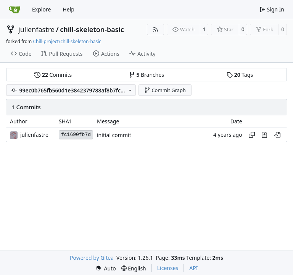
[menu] (105, 268)
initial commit (114, 135)
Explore (41, 9)
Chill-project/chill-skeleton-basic (67, 41)
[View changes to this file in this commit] (264, 135)
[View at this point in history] (277, 135)
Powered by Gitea (92, 257)
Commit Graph (165, 90)
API (193, 268)
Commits (53, 74)
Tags (240, 74)
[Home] (14, 9)
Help (68, 9)
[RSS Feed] (155, 29)
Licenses (168, 268)
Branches (146, 74)
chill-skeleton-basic (92, 29)
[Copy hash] (252, 135)
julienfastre (36, 29)
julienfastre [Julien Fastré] (34, 134)
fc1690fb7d (76, 135)
